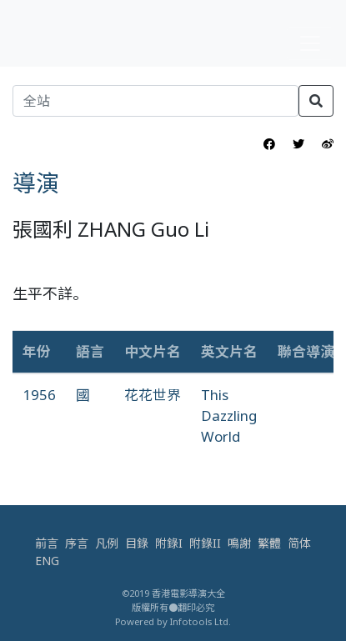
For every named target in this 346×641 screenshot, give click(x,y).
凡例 (106, 543)
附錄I (169, 543)
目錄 (136, 543)
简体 (299, 543)
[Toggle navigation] (310, 43)
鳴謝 (239, 543)
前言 (46, 543)
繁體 (269, 543)
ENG (47, 560)
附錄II (205, 543)
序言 (76, 543)
